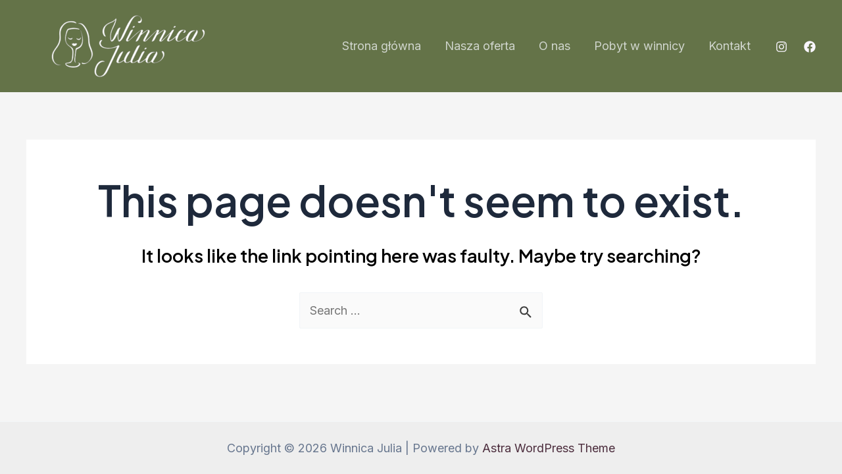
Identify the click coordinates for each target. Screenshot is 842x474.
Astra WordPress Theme (548, 448)
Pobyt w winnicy (639, 46)
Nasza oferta (480, 46)
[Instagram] (781, 47)
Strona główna (381, 46)
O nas (554, 46)
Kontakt (729, 46)
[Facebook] (810, 47)
